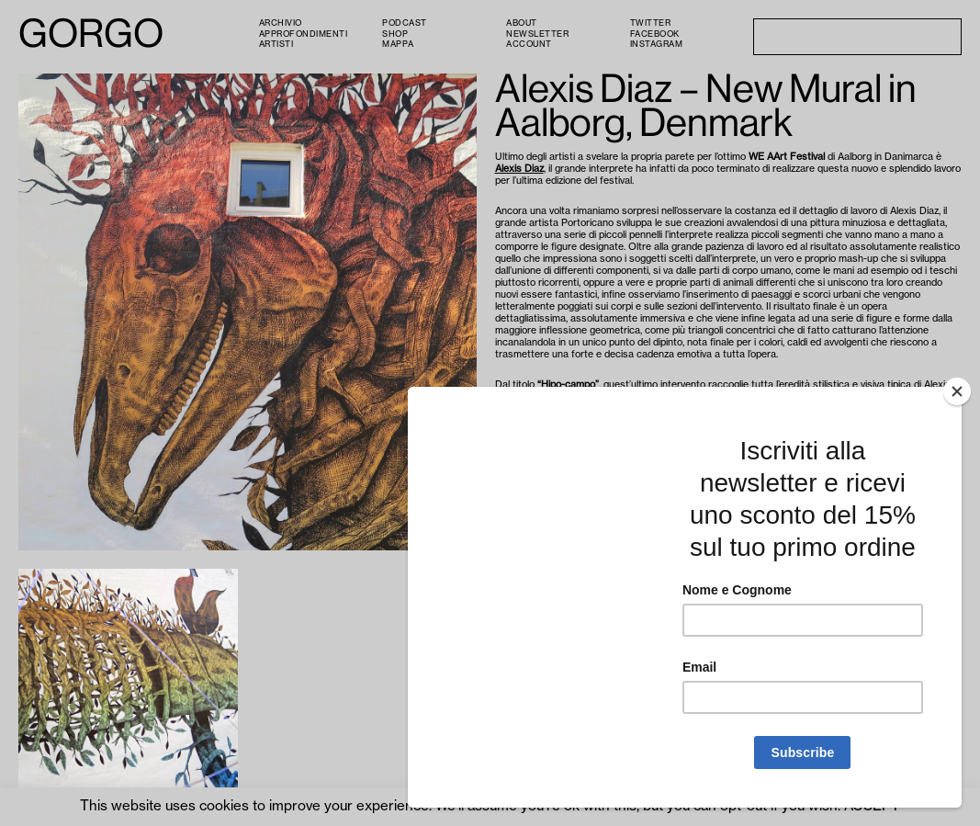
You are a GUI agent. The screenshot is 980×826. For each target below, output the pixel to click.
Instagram (656, 44)
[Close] (957, 391)
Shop (395, 34)
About (521, 23)
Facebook (655, 34)
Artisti (276, 44)
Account (529, 44)
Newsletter (537, 34)
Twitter (650, 23)
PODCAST (404, 23)
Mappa (398, 44)
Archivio (280, 23)
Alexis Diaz (519, 169)
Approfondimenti (303, 34)
